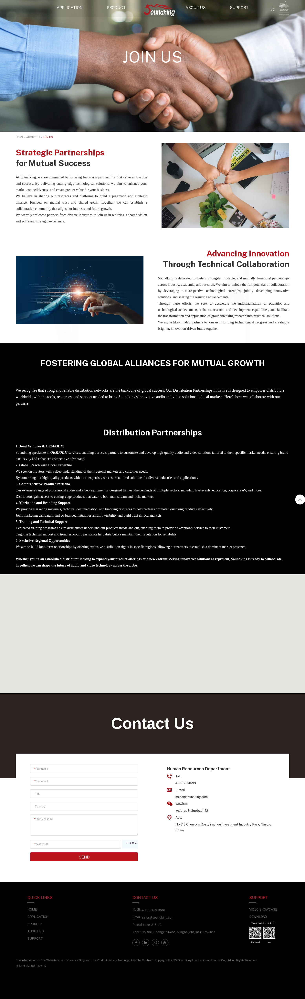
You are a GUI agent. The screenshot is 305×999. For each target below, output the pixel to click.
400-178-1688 (155, 910)
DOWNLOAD (258, 917)
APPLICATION (70, 7)
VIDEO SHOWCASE (263, 909)
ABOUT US (195, 7)
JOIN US (48, 137)
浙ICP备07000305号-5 (31, 966)
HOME (20, 137)
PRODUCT (116, 7)
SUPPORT (239, 7)
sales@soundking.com (191, 797)
